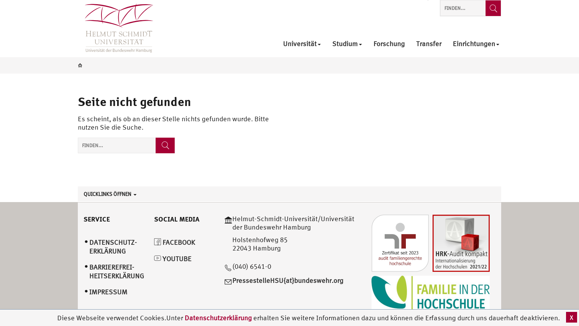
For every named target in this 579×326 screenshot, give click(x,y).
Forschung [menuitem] (389, 44)
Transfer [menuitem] (428, 44)
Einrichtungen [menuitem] (476, 44)
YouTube (172, 259)
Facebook (174, 242)
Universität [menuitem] (302, 44)
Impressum (108, 292)
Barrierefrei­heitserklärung (116, 271)
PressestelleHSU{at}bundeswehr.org (287, 280)
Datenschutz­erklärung (113, 246)
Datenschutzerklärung (218, 318)
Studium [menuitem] (347, 44)
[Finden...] (493, 8)
